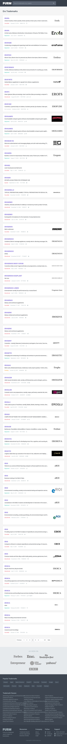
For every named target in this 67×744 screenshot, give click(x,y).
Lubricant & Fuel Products (31, 706)
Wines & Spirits (49, 719)
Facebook (44, 682)
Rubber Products (49, 706)
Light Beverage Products (30, 705)
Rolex (20, 686)
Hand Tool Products (8, 721)
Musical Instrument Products (32, 717)
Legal (36, 735)
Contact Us (58, 735)
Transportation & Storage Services (54, 714)
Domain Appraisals (25, 734)
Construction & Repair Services (11, 706)
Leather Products (28, 703)
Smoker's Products (50, 708)
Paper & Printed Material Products (54, 697)
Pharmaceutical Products (52, 701)
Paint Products (49, 695)
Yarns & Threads (49, 721)
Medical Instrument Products (32, 714)
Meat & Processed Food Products (33, 710)
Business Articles (24, 735)
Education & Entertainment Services (12, 710)
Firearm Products (7, 716)
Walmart (46, 686)
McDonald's (6, 686)
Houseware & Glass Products (32, 695)
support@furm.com (60, 734)
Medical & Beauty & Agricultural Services (34, 712)
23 (45, 640)
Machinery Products (29, 708)
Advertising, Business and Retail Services (14, 695)
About (37, 732)
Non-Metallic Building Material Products (34, 721)
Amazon (6, 682)
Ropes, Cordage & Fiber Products (54, 705)
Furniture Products (8, 719)
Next (49, 640)
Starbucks (26, 686)
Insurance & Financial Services (32, 697)
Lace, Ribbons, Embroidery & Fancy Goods (35, 701)
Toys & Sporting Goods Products (53, 712)
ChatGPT (29, 682)
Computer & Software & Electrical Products (14, 703)
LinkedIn (48, 735)
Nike (33, 686)
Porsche (14, 686)
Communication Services (9, 701)
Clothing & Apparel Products (10, 699)
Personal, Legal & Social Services (53, 699)
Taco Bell (39, 686)
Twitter (48, 732)
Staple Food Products (51, 710)
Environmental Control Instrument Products (14, 712)
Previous (19, 640)
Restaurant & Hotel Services (52, 703)
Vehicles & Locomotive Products (53, 717)
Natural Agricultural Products (32, 719)
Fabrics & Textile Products (10, 714)
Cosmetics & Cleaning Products (11, 708)
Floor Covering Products (9, 717)
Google (51, 682)
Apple (11, 682)
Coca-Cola (36, 682)
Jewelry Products (28, 699)
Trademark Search (24, 732)
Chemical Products (8, 697)
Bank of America (20, 682)
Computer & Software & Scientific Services (14, 705)
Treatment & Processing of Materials (55, 716)
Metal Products (28, 716)
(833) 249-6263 (59, 732)
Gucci (56, 682)
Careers (37, 734)
